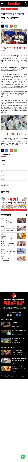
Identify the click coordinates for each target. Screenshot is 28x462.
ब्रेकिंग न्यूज (8, 37)
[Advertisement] (14, 14)
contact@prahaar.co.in (16, 395)
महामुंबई (2, 37)
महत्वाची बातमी (14, 37)
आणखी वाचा (24, 298)
